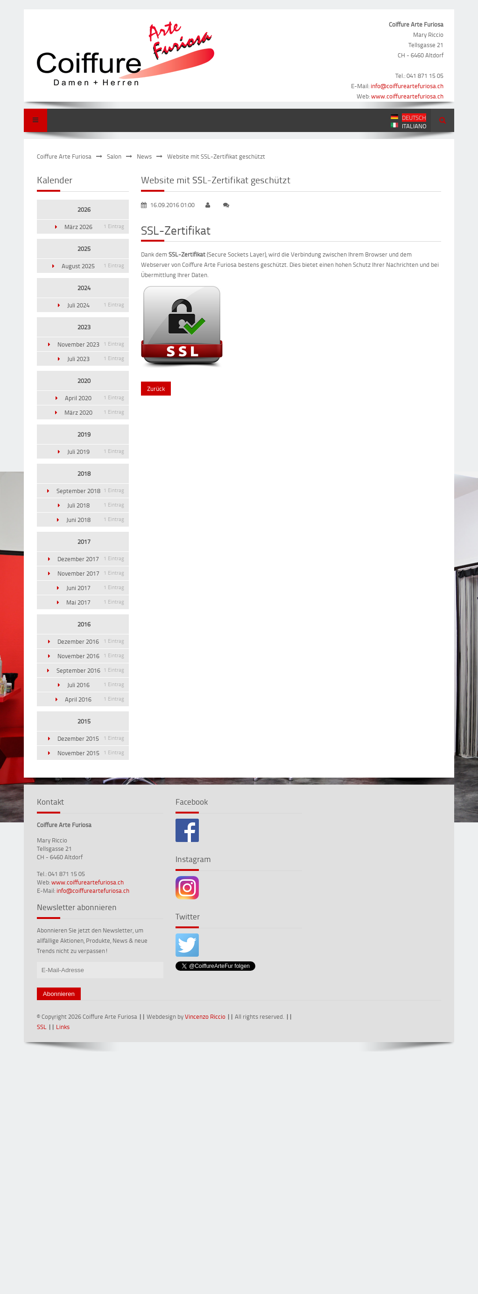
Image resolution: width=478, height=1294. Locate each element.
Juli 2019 (95, 451)
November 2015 (90, 753)
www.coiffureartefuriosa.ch (407, 96)
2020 (84, 380)
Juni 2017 (95, 588)
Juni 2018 (95, 519)
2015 (84, 721)
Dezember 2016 (90, 641)
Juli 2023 (95, 359)
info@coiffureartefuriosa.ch (407, 86)
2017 (84, 541)
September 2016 (90, 670)
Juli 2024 (95, 305)
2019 (84, 434)
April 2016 (94, 699)
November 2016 (90, 656)
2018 (84, 473)
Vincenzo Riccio (205, 1016)
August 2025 (93, 266)
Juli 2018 (95, 505)
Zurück (156, 388)
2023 (84, 327)
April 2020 (94, 398)
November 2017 (90, 573)
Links (63, 1027)
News (144, 156)
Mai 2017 (95, 602)
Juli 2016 (95, 685)
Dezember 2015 (90, 738)
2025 (84, 248)
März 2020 (94, 412)
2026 (84, 209)
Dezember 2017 (90, 559)
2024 (84, 288)
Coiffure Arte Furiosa (64, 156)
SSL (42, 1027)
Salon (114, 156)
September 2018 (90, 491)
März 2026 (94, 227)
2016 (84, 624)
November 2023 (90, 344)
